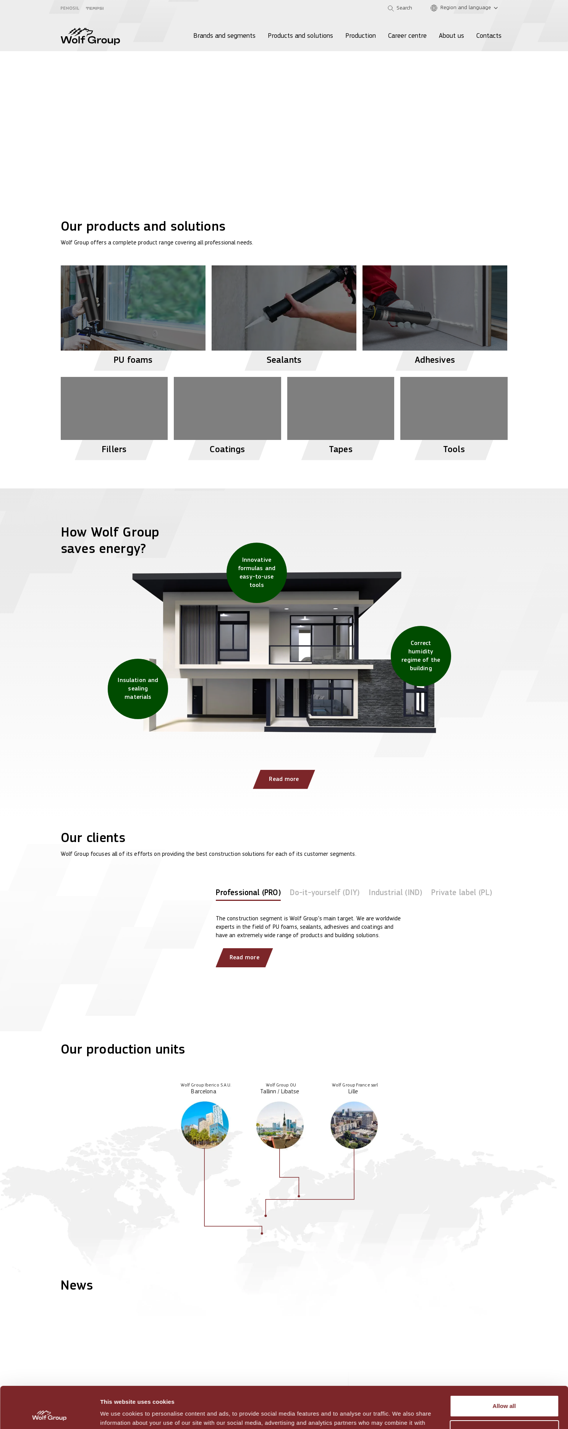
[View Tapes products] (341, 415)
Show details (118, 1414)
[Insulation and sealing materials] (138, 689)
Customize (504, 1392)
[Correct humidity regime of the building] (421, 656)
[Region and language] (466, 8)
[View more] (284, 91)
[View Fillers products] (114, 415)
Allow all (504, 1367)
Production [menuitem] (360, 36)
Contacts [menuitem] (489, 36)
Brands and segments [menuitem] (224, 36)
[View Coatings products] (227, 415)
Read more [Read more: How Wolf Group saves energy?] (284, 779)
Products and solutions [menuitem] (300, 36)
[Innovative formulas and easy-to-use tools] (257, 573)
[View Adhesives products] (434, 314)
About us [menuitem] (451, 36)
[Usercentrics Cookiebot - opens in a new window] (49, 1414)
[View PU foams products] (133, 314)
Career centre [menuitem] (407, 36)
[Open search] (400, 8)
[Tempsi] (95, 8)
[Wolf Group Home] (90, 36)
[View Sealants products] (284, 314)
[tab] (248, 894)
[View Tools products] (454, 415)
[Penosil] (70, 8)
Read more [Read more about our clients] (244, 958)
